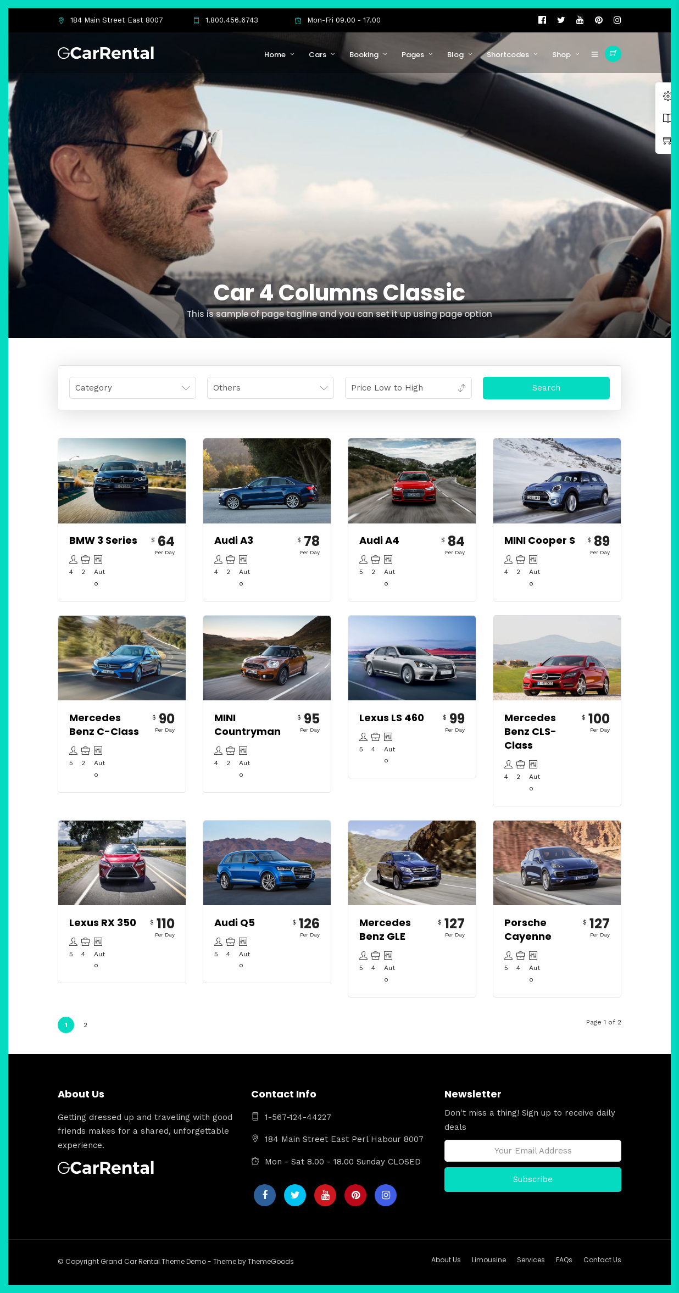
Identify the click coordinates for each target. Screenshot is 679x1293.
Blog (455, 54)
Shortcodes (508, 54)
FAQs (564, 1259)
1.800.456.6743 (225, 20)
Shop (561, 54)
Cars (317, 54)
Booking (364, 54)
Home (275, 54)
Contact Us (602, 1259)
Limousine (489, 1259)
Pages (413, 54)
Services (531, 1259)
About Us (446, 1259)
